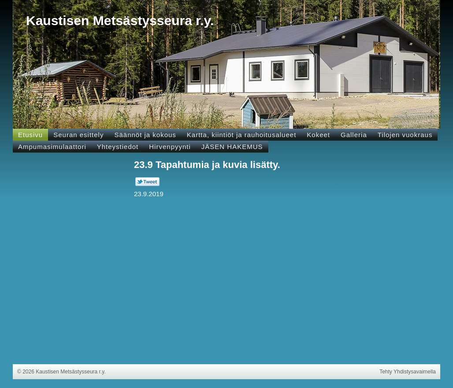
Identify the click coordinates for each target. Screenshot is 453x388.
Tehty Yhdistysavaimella (407, 372)
